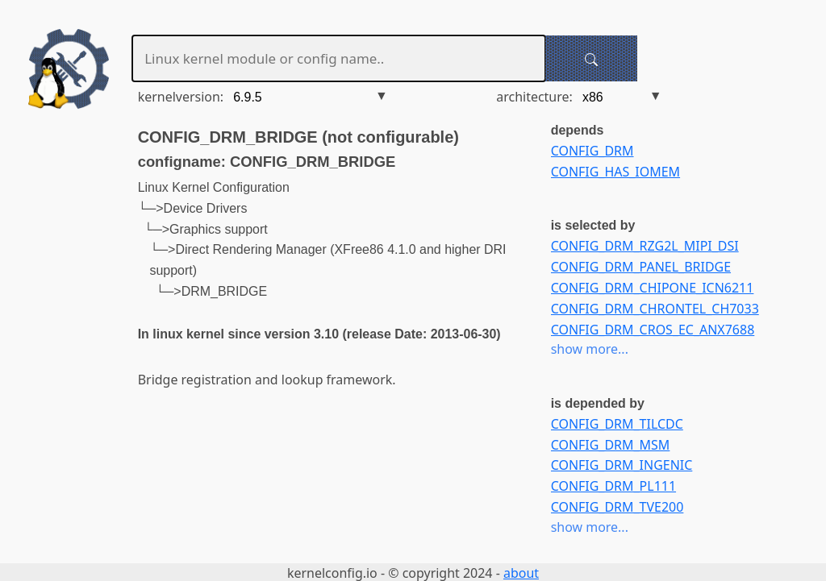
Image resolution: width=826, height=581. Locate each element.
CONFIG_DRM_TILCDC (617, 424)
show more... (589, 349)
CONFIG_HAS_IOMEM (615, 172)
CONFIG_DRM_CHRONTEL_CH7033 (655, 308)
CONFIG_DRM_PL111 (613, 486)
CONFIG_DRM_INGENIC (622, 465)
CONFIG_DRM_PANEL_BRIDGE (641, 267)
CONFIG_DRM (592, 151)
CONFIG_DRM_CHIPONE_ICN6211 (652, 288)
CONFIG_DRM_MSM (610, 445)
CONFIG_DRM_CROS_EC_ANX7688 (653, 329)
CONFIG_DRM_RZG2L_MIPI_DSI (645, 246)
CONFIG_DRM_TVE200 (617, 507)
